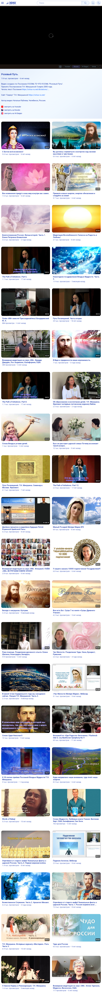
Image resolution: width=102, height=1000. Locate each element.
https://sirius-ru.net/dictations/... (35, 89)
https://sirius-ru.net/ (37, 95)
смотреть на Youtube (11, 107)
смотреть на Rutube (10, 110)
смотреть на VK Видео (11, 113)
